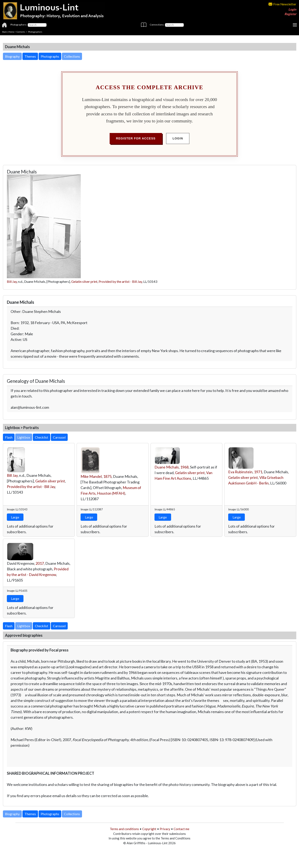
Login (292, 9)
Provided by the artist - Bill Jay (120, 281)
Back (4, 31)
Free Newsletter (282, 4)
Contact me (181, 829)
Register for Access (136, 138)
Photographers (35, 31)
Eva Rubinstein (240, 472)
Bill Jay (12, 281)
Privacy (165, 829)
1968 (184, 467)
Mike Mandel (91, 476)
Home (11, 31)
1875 (107, 476)
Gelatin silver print (84, 281)
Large (15, 517)
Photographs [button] (50, 56)
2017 (40, 563)
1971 (258, 472)
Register (290, 14)
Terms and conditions (124, 829)
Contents (20, 31)
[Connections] (174, 25)
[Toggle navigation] (294, 24)
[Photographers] (37, 25)
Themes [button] (30, 56)
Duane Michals (166, 467)
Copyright (149, 829)
